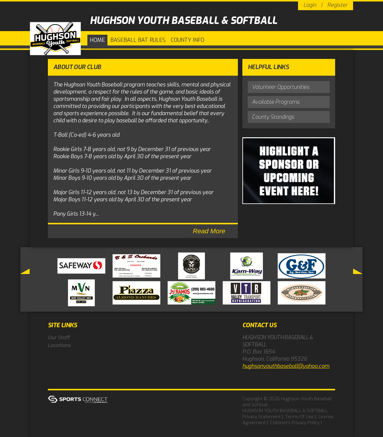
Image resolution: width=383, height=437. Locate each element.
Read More (209, 231)
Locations (59, 345)
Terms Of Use (299, 417)
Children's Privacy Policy (295, 423)
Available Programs (276, 102)
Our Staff (59, 337)
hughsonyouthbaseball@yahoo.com (285, 366)
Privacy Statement (261, 417)
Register (337, 5)
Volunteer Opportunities (280, 87)
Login (309, 5)
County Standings (273, 117)
